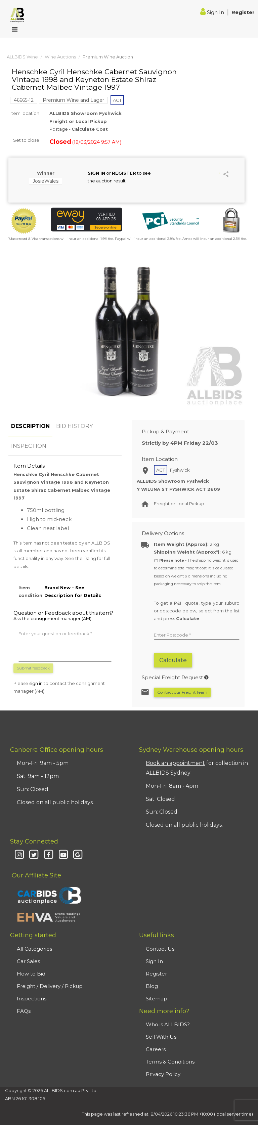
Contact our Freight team (182, 692)
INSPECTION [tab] (28, 446)
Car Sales (28, 961)
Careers (156, 1049)
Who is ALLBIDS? (168, 1024)
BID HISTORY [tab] (74, 426)
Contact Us (160, 949)
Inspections (31, 998)
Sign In (212, 12)
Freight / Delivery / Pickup (50, 986)
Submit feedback (33, 667)
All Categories (34, 949)
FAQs (24, 1011)
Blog (152, 986)
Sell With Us (161, 1037)
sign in (36, 683)
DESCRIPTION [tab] (30, 426)
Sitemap (156, 998)
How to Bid (31, 973)
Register (243, 12)
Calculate (173, 660)
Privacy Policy (163, 1074)
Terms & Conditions (170, 1061)
